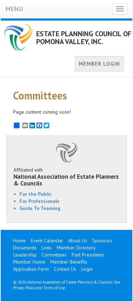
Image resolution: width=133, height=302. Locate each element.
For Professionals (40, 201)
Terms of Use (54, 287)
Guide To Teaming (40, 208)
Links (46, 247)
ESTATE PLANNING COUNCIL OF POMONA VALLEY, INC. (83, 37)
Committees (54, 255)
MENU (14, 9)
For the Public (36, 194)
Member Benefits (68, 262)
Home (19, 240)
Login (87, 269)
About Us (77, 240)
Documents (25, 247)
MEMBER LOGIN (99, 63)
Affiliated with (66, 177)
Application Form (31, 269)
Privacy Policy (24, 287)
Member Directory (76, 247)
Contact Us (65, 269)
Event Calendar (47, 240)
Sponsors (102, 240)
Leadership (25, 255)
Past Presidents (88, 255)
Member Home (29, 262)
